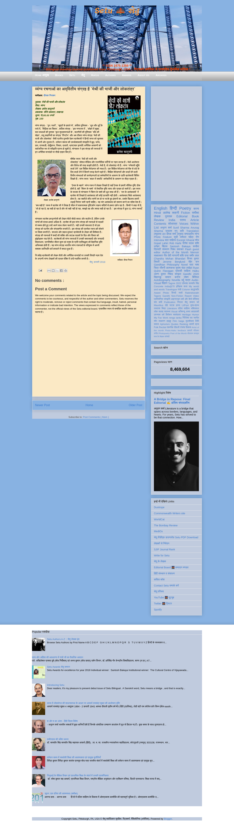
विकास (188, 327)
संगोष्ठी (167, 336)
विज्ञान (164, 283)
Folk (156, 327)
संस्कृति (167, 299)
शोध (197, 240)
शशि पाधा (184, 255)
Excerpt (181, 240)
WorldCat (159, 519)
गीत (165, 255)
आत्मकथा (170, 267)
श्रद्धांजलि (195, 289)
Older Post (135, 405)
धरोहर (156, 246)
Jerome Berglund (174, 261)
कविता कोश (159, 579)
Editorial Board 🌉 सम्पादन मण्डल (171, 567)
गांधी (179, 289)
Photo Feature (163, 237)
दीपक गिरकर (49, 95)
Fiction (185, 212)
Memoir (194, 252)
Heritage (186, 314)
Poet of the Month (178, 333)
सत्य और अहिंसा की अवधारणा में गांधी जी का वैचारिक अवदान (57, 657)
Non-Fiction (177, 296)
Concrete (158, 286)
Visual (174, 311)
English (160, 208)
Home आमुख (42, 75)
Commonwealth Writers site (169, 513)
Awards (126, 75)
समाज (156, 324)
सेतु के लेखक (160, 561)
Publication (170, 302)
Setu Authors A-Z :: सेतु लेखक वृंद (63, 639)
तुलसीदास (190, 321)
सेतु (83, 75)
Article (194, 220)
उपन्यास (157, 314)
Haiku (195, 270)
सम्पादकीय (189, 233)
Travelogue (171, 289)
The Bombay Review (166, 525)
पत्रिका (196, 330)
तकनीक (170, 327)
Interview (159, 240)
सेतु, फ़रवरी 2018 (97, 262)
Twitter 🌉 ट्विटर (163, 603)
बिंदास (164, 246)
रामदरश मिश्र (160, 308)
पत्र (191, 264)
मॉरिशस (196, 299)
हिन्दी (173, 208)
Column (186, 289)
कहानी (175, 212)
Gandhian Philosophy (166, 264)
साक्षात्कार (158, 255)
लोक (156, 311)
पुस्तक (168, 216)
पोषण (186, 277)
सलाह (160, 311)
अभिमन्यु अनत (184, 311)
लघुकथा (157, 233)
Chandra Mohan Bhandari (169, 258)
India (172, 220)
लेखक (157, 216)
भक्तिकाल (195, 308)
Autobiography (162, 280)
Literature (172, 308)
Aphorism (165, 324)
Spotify (158, 609)
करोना (177, 277)
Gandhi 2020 (191, 274)
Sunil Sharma (181, 227)
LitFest (185, 305)
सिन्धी (173, 293)
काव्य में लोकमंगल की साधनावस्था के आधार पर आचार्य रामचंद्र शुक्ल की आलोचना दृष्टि (83, 703)
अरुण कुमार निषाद (163, 274)
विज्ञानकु (157, 277)
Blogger (168, 818)
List (156, 227)
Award (157, 293)
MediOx (158, 531)
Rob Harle (175, 243)
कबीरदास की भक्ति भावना (58, 739)
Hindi (157, 212)
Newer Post (42, 405)
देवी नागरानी (173, 255)
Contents (160, 223)
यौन (155, 321)
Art (164, 233)
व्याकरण (161, 321)
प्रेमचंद (185, 283)
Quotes (174, 324)
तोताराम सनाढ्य (193, 333)
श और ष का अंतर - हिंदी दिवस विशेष (62, 721)
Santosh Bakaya (180, 246)
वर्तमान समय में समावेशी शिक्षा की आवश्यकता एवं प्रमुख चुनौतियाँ (74, 757)
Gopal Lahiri (161, 243)
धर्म (163, 314)
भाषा (197, 264)
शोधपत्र (172, 223)
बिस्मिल (195, 277)
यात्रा (187, 280)
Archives (161, 75)
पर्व (198, 302)
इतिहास (179, 286)
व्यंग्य (197, 233)
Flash (188, 249)
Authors (110, 75)
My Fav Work (161, 318)
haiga (181, 321)
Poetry (185, 208)
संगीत (156, 333)
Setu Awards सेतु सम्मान (58, 666)
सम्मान (168, 277)
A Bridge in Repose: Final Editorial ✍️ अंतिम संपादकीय (172, 401)
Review (159, 220)
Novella (176, 280)
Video (196, 296)
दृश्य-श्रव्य (194, 305)
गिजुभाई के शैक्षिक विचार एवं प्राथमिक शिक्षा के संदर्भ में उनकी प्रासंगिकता (78, 775)
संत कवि (158, 302)
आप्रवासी (195, 311)
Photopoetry (164, 333)
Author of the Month (175, 252)
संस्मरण (165, 249)
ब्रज (197, 324)
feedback (182, 330)
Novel (184, 264)
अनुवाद (180, 233)
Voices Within (189, 223)
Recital (162, 327)
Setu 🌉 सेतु (117, 11)
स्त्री (181, 293)
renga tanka (175, 318)
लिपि (197, 321)
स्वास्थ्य (167, 311)
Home (89, 405)
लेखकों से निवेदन (161, 543)
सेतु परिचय (159, 591)
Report (188, 296)
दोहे (166, 305)
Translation (192, 230)
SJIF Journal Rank (164, 549)
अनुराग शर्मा (166, 227)
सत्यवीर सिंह (194, 283)
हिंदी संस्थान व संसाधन (164, 573)
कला (186, 286)
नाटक (171, 305)
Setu (72, 75)
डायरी (191, 324)
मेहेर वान (193, 261)
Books (59, 75)
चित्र (156, 267)
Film (175, 321)
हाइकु (169, 321)
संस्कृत (178, 274)
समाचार (180, 249)
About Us (143, 75)
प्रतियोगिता (158, 299)
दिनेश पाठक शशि (191, 243)
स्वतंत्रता (177, 314)
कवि (182, 230)
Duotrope (159, 507)
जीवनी (162, 267)
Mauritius (158, 305)
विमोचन (169, 314)
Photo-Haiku (170, 330)
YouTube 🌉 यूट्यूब (164, 597)
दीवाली (176, 327)
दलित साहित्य (184, 308)
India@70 (170, 286)
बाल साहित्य (170, 240)
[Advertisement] (176, 143)
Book (195, 216)
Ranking (184, 324)
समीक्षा (195, 212)
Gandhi (166, 296)
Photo (166, 293)
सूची (176, 237)
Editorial (182, 216)
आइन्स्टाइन (175, 299)
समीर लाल (194, 255)
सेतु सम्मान (190, 302)
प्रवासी (179, 270)
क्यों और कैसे (186, 299)
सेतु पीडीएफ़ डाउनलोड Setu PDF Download (176, 537)
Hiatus (95, 75)
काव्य (196, 208)
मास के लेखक (159, 336)
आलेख (166, 212)
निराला (180, 302)
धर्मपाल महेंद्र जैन (189, 237)
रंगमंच (182, 327)
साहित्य (187, 270)
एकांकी (189, 330)
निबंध (173, 249)
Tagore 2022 (174, 283)
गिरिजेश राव (187, 318)
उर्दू (182, 280)
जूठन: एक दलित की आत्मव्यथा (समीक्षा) (61, 793)
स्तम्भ (183, 220)
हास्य (178, 305)
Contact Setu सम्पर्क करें (166, 585)
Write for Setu (161, 555)
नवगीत (196, 318)
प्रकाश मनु (171, 230)
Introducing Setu (55, 685)
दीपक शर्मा (171, 233)
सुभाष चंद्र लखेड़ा (184, 267)
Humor (195, 314)
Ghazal (190, 240)
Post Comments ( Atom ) (96, 417)
